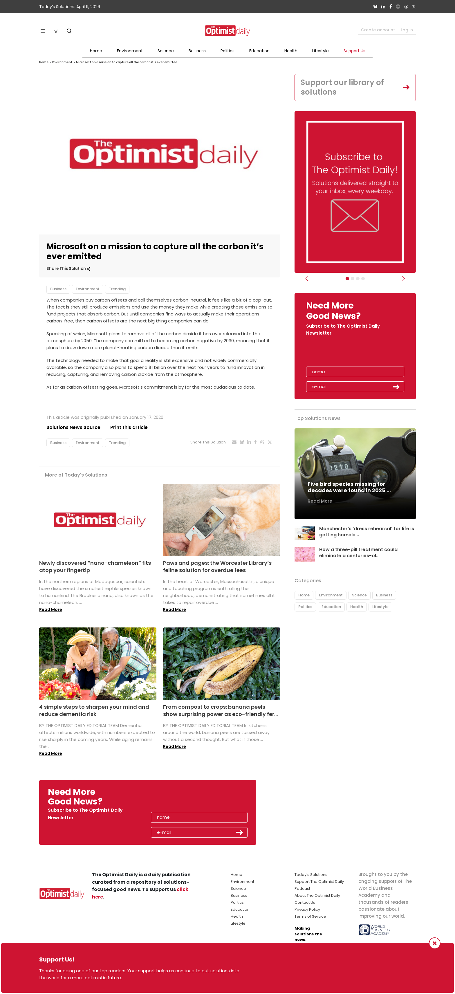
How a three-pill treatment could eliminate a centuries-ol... (358, 552)
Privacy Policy (307, 909)
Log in (407, 30)
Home (96, 51)
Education (259, 51)
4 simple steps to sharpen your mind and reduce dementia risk (94, 710)
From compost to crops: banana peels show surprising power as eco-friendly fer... (220, 710)
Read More (50, 609)
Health (290, 51)
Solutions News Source (73, 427)
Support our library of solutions (342, 87)
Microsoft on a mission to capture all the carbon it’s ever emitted (126, 62)
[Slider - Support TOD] (358, 278)
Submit (396, 386)
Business (197, 51)
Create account (378, 30)
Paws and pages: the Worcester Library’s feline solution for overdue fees (217, 566)
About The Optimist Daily (317, 895)
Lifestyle (320, 51)
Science (166, 51)
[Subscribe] (347, 278)
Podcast (302, 888)
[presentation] (340, 353)
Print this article (129, 427)
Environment (130, 51)
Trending (117, 289)
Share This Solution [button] (68, 268)
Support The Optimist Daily (319, 881)
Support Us (354, 51)
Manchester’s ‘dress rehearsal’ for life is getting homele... (366, 531)
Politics (227, 51)
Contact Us (305, 902)
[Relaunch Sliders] (363, 278)
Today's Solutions (311, 874)
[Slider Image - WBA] (352, 278)
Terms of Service (310, 916)
